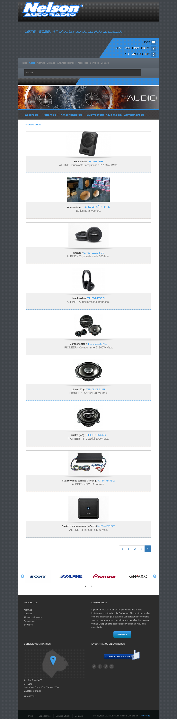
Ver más (122, 634)
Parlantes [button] (50, 114)
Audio (32, 63)
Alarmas (41, 63)
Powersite (145, 716)
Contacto (105, 63)
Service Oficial (62, 716)
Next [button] (155, 576)
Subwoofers (95, 114)
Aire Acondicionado (66, 63)
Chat (149, 42)
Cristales (51, 63)
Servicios (94, 63)
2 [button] (91, 586)
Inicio (24, 63)
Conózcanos (44, 716)
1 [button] (86, 586)
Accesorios (83, 63)
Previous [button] (22, 576)
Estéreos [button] (32, 114)
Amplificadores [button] (72, 114)
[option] (38, 576)
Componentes (134, 114)
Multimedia (114, 114)
